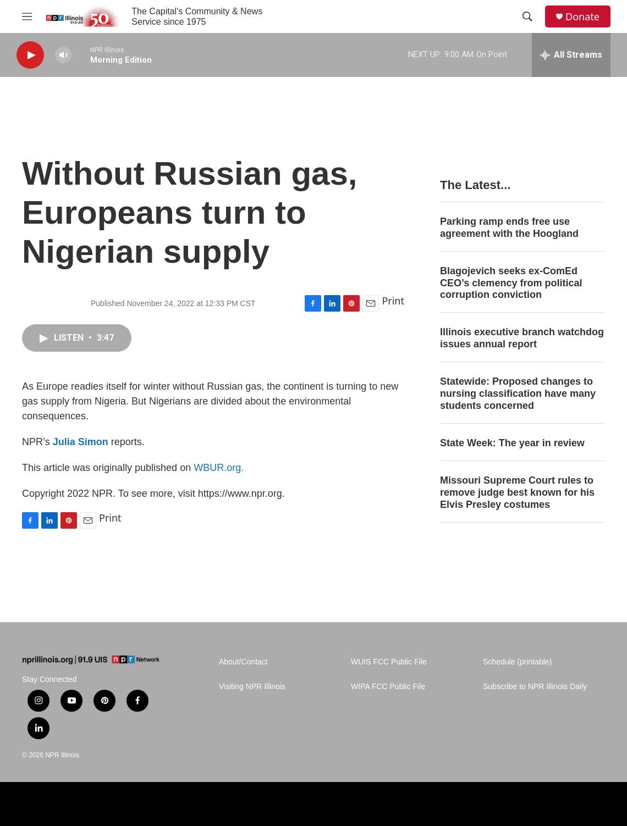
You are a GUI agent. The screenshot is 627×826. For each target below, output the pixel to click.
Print (393, 300)
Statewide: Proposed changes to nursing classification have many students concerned (518, 393)
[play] (30, 55)
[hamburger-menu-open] (26, 16)
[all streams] (571, 55)
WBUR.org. (219, 467)
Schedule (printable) (517, 662)
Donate (582, 17)
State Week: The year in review (512, 442)
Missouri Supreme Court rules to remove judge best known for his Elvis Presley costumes (517, 492)
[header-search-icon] (527, 16)
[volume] (63, 55)
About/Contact (243, 662)
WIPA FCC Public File (388, 687)
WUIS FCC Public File (389, 662)
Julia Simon (80, 441)
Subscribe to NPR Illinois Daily (535, 687)
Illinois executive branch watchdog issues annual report (522, 338)
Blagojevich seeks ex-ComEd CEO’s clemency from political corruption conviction (511, 283)
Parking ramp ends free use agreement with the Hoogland (509, 227)
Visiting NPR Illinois (252, 687)
